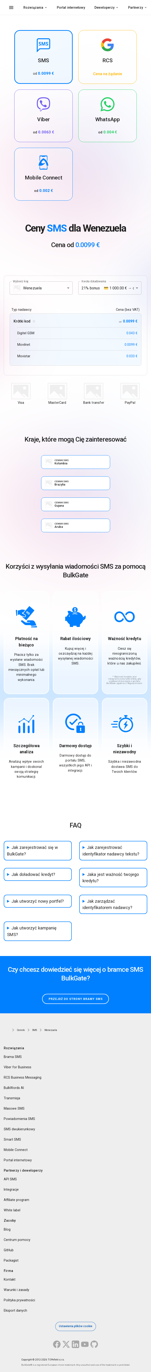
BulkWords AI (14, 1088)
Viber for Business (17, 1067)
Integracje (11, 1190)
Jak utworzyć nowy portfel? (37, 901)
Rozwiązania (33, 7)
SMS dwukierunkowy (19, 1129)
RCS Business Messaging (22, 1077)
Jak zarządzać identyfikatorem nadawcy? (107, 904)
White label (12, 1210)
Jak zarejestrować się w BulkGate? (32, 850)
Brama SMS (13, 1057)
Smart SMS (12, 1139)
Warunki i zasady (16, 1290)
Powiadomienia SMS (19, 1119)
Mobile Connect (16, 1150)
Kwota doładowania (94, 281)
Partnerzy (135, 7)
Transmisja (12, 1098)
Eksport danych (15, 1310)
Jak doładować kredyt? (33, 874)
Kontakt (9, 1279)
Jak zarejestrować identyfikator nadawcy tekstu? (111, 850)
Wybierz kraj (20, 281)
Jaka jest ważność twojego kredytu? (111, 877)
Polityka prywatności (19, 1300)
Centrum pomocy (17, 1240)
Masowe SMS (14, 1108)
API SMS (10, 1179)
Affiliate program (16, 1200)
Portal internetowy (71, 7)
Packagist (11, 1260)
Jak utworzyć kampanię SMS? (32, 931)
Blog (7, 1229)
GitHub (9, 1250)
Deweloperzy (104, 7)
